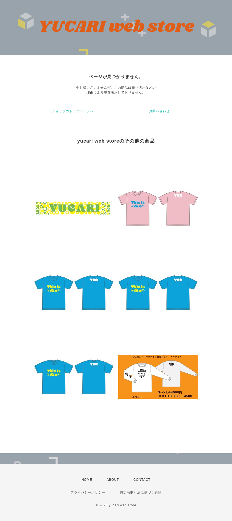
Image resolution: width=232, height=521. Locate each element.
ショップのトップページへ (72, 111)
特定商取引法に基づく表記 (140, 492)
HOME (87, 480)
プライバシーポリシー (88, 492)
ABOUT (113, 480)
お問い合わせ (159, 111)
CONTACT (141, 480)
